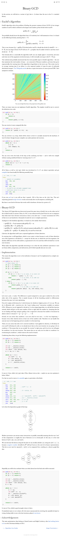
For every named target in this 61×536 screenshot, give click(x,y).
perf (10, 197)
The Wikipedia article (20, 68)
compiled (4, 172)
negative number (13, 445)
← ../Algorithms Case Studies (10, 528)
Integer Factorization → (52, 528)
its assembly (21, 378)
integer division (17, 199)
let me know (36, 513)
